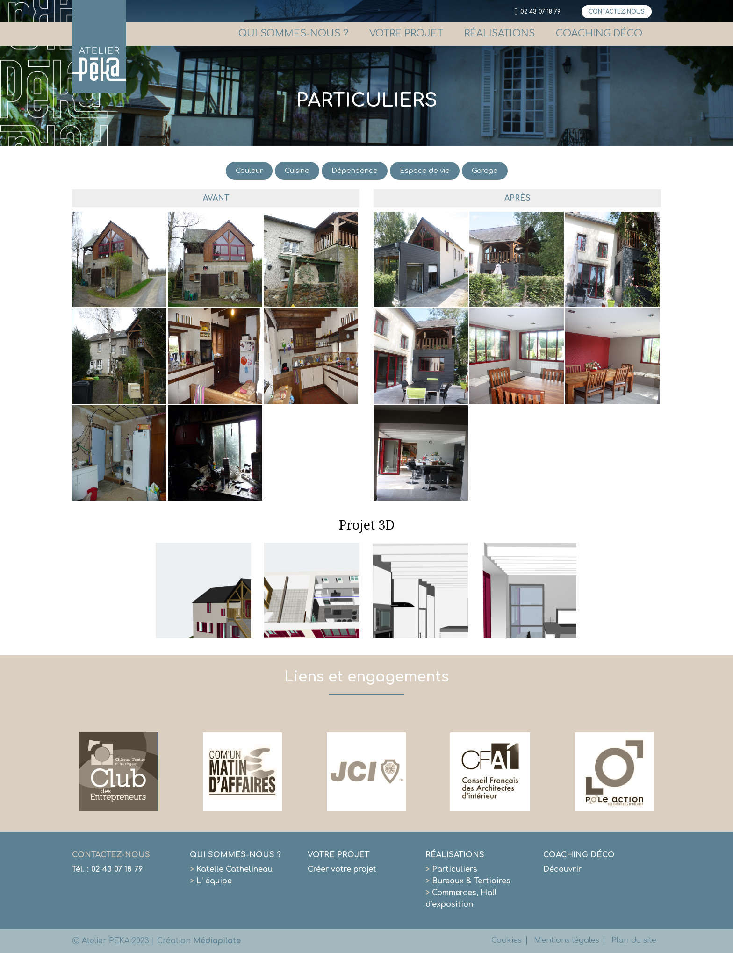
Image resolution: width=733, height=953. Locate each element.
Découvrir (562, 869)
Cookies (506, 940)
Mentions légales (566, 940)
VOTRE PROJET (406, 33)
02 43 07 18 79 (540, 11)
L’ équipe (211, 881)
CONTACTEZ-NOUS (617, 11)
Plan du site (633, 940)
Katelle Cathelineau (231, 869)
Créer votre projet (342, 869)
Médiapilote (217, 941)
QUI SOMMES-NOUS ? (293, 33)
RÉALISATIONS (499, 33)
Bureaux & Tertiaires (467, 881)
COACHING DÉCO (599, 33)
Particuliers (451, 869)
